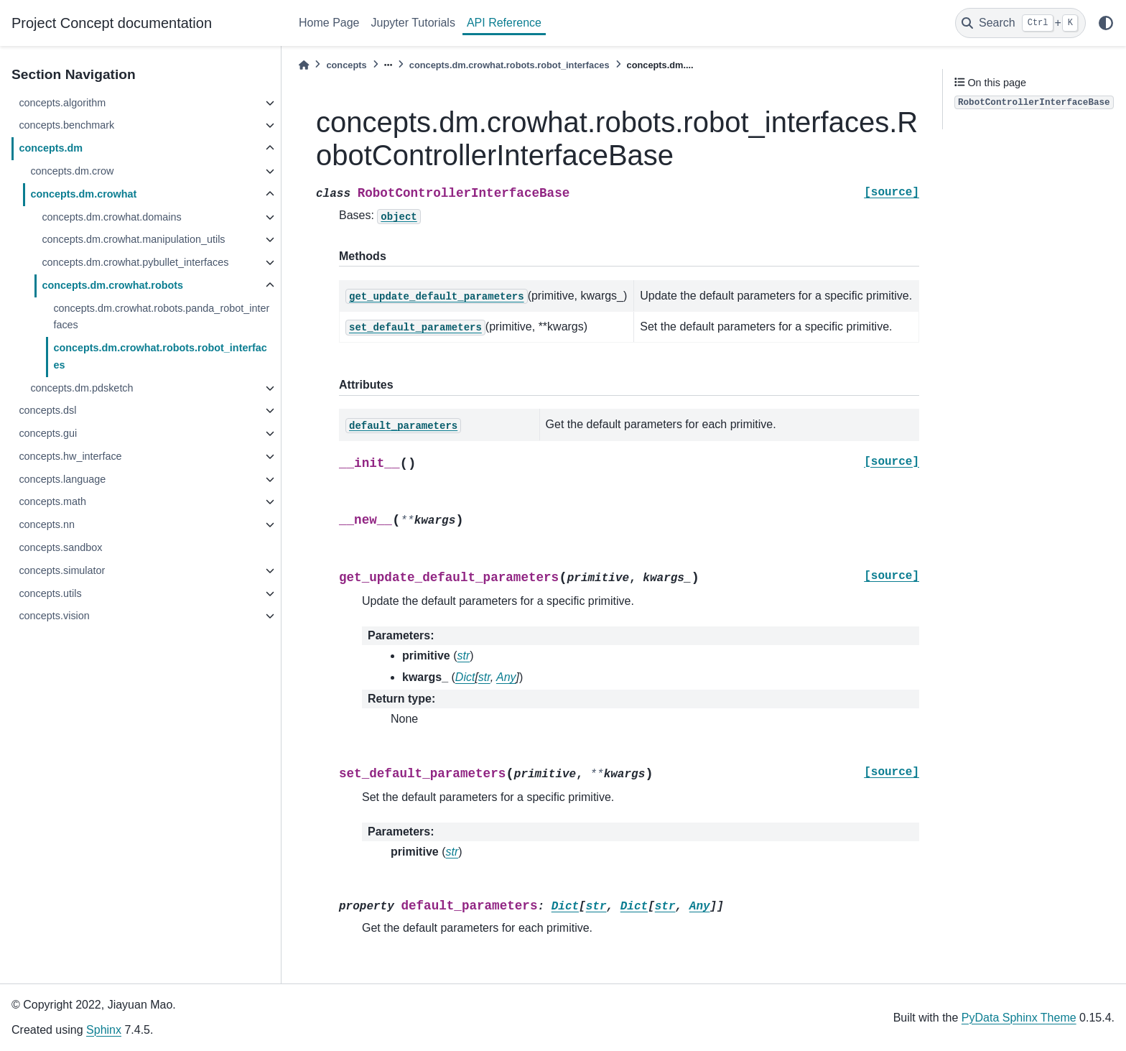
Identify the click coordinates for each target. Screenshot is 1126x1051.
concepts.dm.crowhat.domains (111, 217)
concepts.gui (48, 433)
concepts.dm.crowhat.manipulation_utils (133, 239)
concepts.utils (50, 593)
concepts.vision (54, 615)
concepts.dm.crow (71, 171)
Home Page (329, 23)
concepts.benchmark (66, 125)
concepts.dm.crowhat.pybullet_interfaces (135, 262)
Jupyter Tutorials (413, 23)
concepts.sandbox (60, 547)
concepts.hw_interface (70, 456)
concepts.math (52, 501)
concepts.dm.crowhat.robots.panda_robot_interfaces (161, 316)
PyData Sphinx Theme (1019, 1017)
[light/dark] (1106, 23)
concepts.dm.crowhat (83, 194)
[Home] (304, 65)
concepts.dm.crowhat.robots (112, 285)
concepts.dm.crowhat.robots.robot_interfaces (159, 356)
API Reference (504, 23)
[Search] (1020, 23)
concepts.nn (47, 524)
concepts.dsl (47, 410)
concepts (346, 65)
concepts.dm (51, 148)
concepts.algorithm (62, 102)
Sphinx (103, 1030)
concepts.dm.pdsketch (81, 388)
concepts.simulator (62, 570)
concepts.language (62, 479)
